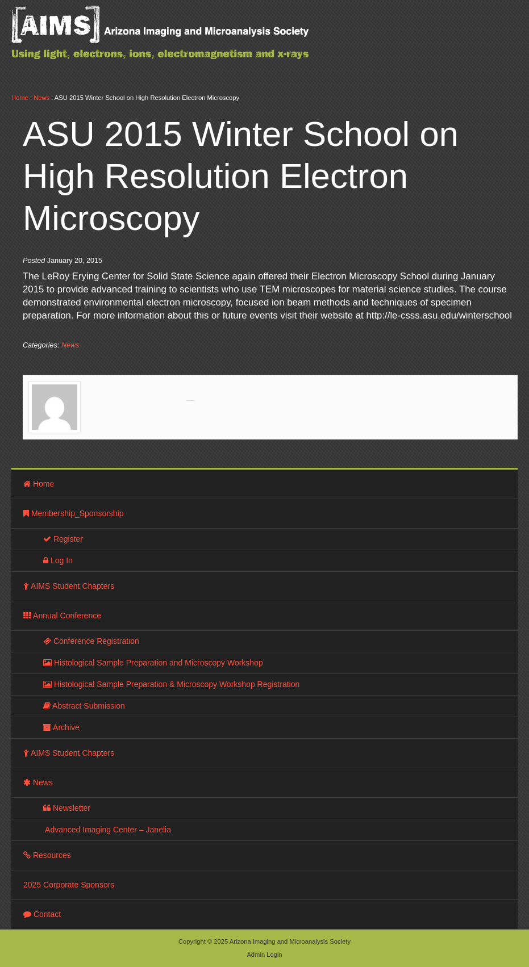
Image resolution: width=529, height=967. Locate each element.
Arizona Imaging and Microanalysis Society (187, 40)
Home (19, 97)
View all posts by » (190, 400)
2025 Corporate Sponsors (68, 884)
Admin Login (264, 954)
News (41, 97)
